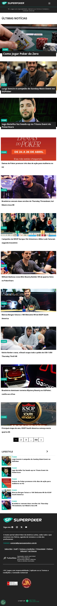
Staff (16, 549)
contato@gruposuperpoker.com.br (23, 543)
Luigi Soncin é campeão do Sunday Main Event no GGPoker (31, 460)
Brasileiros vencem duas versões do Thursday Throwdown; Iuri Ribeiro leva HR (30, 504)
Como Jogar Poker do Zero (21, 54)
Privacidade (40, 549)
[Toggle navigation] (49, 3)
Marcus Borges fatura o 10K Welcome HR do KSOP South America (31, 493)
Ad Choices (32, 551)
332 (36, 439)
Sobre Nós (8, 549)
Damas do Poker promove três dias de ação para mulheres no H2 (31, 482)
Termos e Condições (27, 549)
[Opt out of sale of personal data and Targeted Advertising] (3, 602)
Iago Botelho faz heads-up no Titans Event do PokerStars (30, 471)
